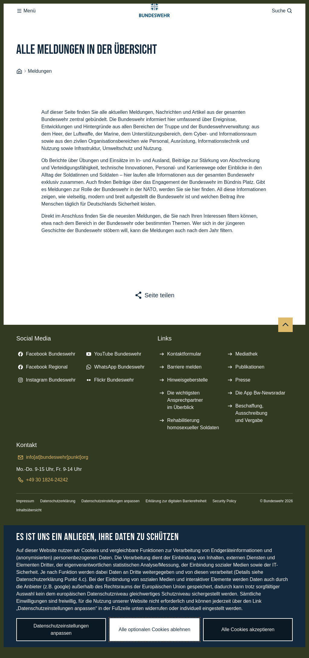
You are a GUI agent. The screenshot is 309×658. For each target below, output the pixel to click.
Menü (26, 23)
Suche (282, 23)
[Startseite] (19, 95)
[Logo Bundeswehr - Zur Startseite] (154, 23)
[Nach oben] (285, 349)
